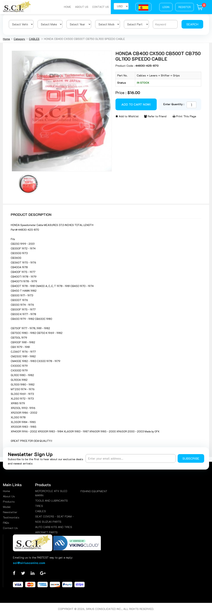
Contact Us (100, 7)
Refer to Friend (155, 116)
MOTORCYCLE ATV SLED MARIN (51, 493)
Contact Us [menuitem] (10, 528)
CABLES (34, 39)
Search (192, 24)
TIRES (39, 506)
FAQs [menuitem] (6, 522)
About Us (81, 7)
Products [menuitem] (9, 501)
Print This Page (184, 116)
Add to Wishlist (127, 116)
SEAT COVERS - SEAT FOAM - (54, 516)
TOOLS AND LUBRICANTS (51, 500)
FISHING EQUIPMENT (94, 491)
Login (165, 7)
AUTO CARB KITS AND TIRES (53, 527)
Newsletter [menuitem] (10, 512)
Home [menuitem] (6, 491)
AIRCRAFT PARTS (46, 532)
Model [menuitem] (7, 507)
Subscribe (190, 458)
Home (67, 7)
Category (19, 39)
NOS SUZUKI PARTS (48, 522)
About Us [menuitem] (9, 496)
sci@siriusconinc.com (29, 563)
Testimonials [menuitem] (11, 517)
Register (184, 7)
